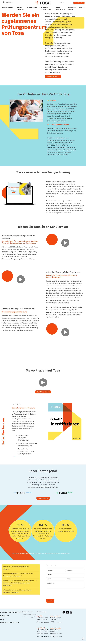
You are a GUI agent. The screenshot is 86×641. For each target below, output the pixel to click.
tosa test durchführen (46, 8)
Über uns (4, 616)
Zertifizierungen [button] (7, 7)
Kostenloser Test (79, 2)
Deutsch (8, 2)
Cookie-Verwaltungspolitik (28, 617)
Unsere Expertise (20, 8)
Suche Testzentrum (60, 8)
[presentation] (59, 593)
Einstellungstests (9, 623)
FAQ (2, 619)
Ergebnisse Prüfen (72, 8)
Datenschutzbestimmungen (29, 614)
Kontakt (82, 7)
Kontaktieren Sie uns (53, 76)
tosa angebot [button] (32, 7)
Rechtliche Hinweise (27, 612)
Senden (50, 601)
